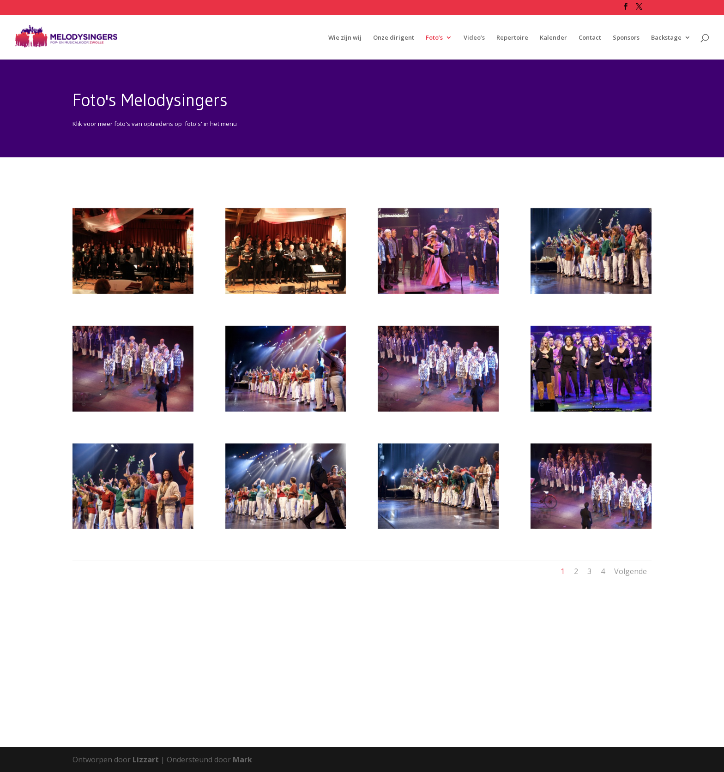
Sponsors (626, 38)
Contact (590, 38)
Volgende (630, 571)
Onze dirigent (393, 38)
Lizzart (146, 759)
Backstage (666, 38)
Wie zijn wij (345, 38)
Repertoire (512, 38)
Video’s (474, 38)
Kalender (553, 38)
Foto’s (434, 38)
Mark (242, 759)
